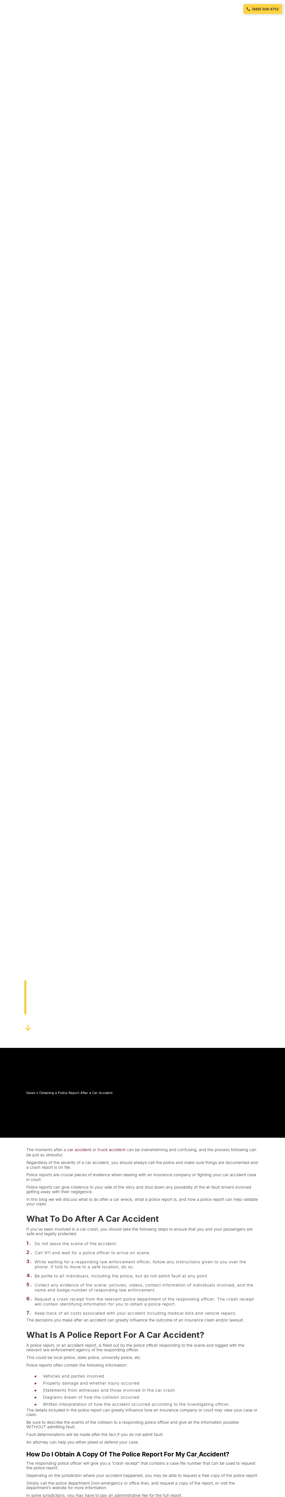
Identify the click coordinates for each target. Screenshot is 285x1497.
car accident (79, 1149)
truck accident (111, 1149)
